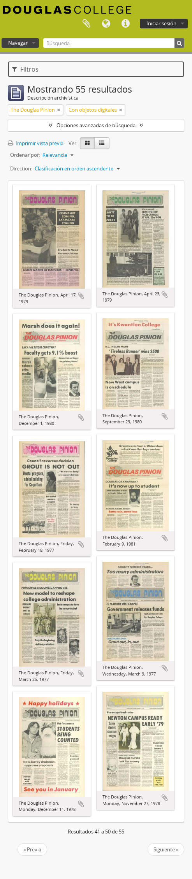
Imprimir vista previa (35, 143)
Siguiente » (165, 849)
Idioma (106, 23)
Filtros (25, 69)
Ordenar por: (25, 154)
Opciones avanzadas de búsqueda (96, 125)
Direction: (21, 168)
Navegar (18, 42)
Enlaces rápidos (125, 23)
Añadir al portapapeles (81, 296)
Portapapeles (86, 23)
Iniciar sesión (161, 23)
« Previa (32, 849)
